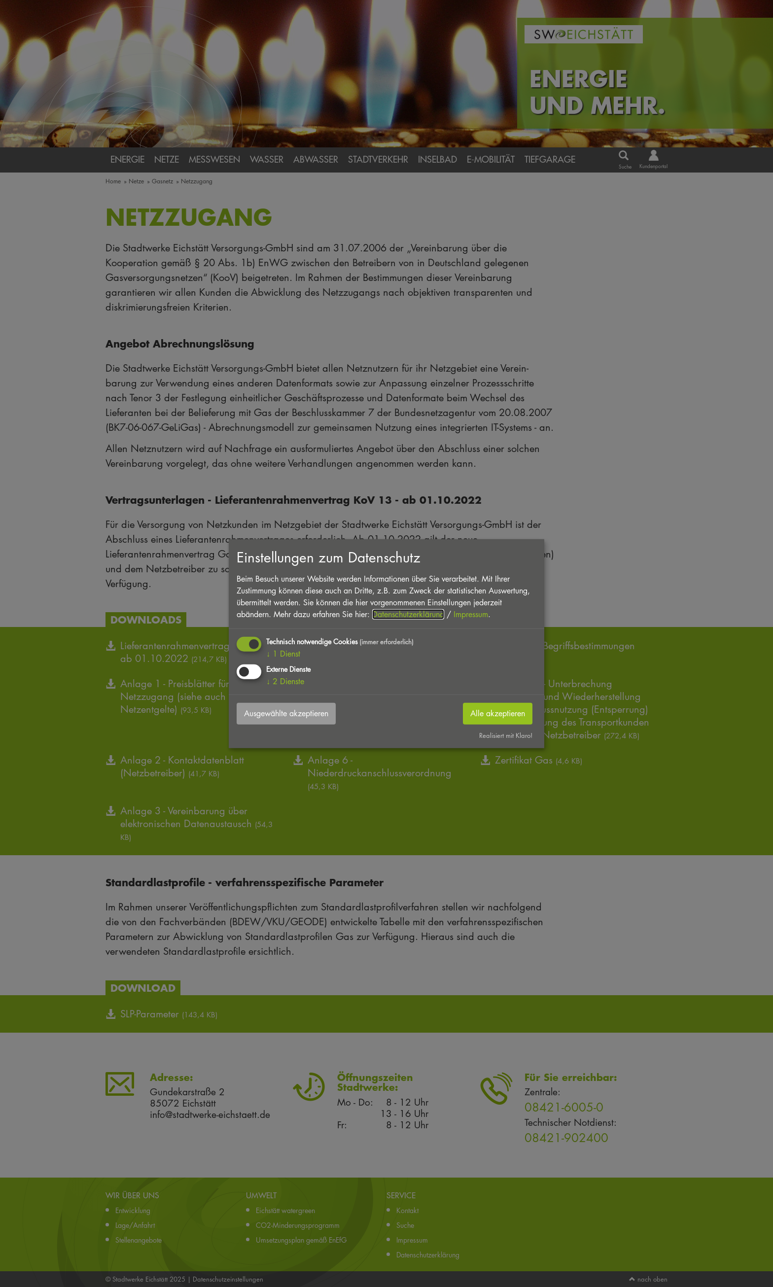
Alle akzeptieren (497, 713)
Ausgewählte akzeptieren (286, 713)
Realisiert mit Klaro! (505, 735)
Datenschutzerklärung (408, 614)
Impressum (471, 614)
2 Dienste (285, 681)
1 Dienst (283, 653)
